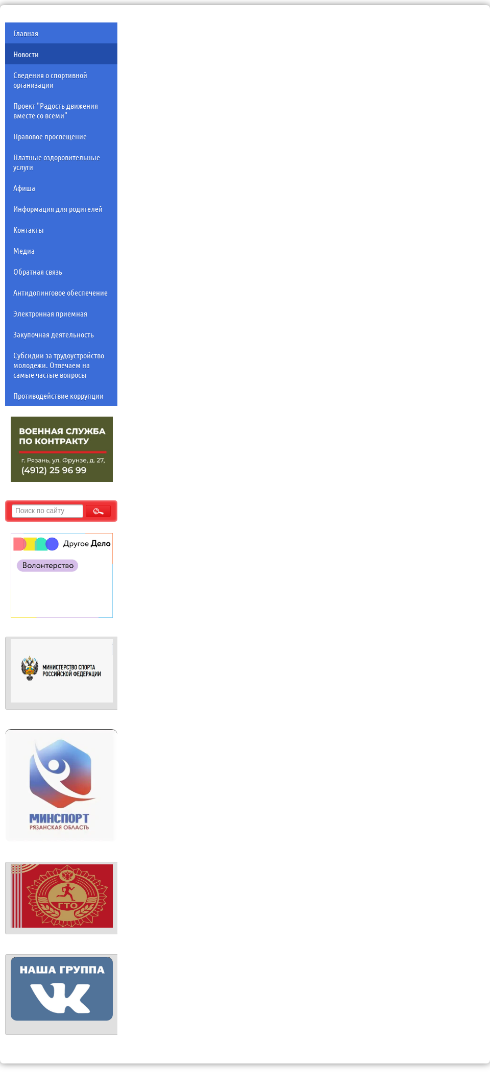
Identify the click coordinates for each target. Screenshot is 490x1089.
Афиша (24, 187)
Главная (25, 33)
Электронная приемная (50, 313)
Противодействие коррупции (58, 395)
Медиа (24, 250)
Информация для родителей (58, 208)
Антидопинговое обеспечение (60, 292)
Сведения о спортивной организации (50, 79)
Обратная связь (37, 271)
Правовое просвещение (50, 136)
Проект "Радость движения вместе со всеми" (55, 110)
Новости (26, 54)
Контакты (28, 229)
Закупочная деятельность (53, 334)
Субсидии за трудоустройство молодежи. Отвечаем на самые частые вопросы (58, 364)
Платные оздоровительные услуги (56, 162)
